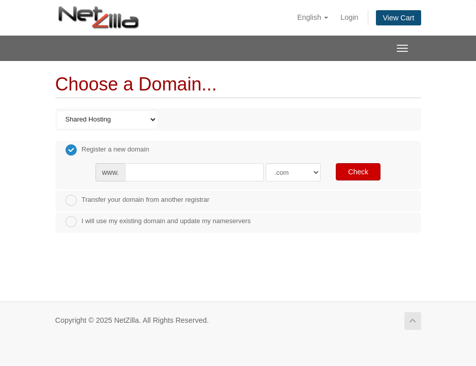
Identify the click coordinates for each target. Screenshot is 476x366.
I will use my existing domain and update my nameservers (158, 221)
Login (349, 17)
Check (358, 172)
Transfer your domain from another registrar (138, 200)
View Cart (398, 18)
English (312, 17)
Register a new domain (107, 150)
